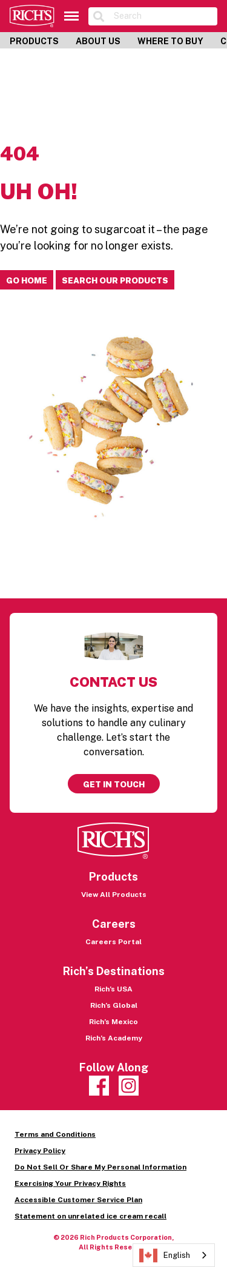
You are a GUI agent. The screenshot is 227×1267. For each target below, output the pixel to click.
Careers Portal (113, 942)
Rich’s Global (113, 1005)
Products (34, 41)
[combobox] (174, 1255)
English (164, 1255)
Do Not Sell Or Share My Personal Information (100, 1167)
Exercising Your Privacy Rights (70, 1183)
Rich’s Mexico (113, 1021)
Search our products (115, 280)
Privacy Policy (40, 1150)
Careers (114, 924)
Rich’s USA (113, 989)
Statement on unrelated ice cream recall (90, 1216)
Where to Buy (170, 41)
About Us (98, 41)
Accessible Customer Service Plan (78, 1200)
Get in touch (114, 784)
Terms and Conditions (55, 1134)
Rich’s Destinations (114, 971)
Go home (26, 280)
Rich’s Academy (113, 1038)
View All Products (113, 894)
